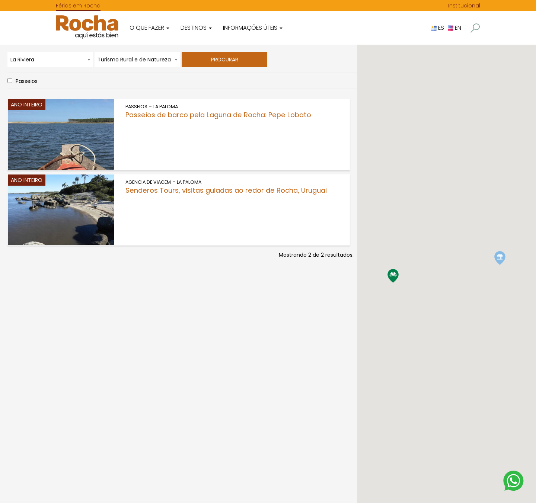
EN (454, 28)
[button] (475, 28)
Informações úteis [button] (253, 28)
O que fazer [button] (149, 28)
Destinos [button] (196, 28)
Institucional (464, 5)
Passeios (27, 81)
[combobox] (50, 59)
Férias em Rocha (78, 5)
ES (437, 28)
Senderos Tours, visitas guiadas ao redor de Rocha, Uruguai (226, 190)
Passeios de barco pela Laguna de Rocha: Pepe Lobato (218, 114)
